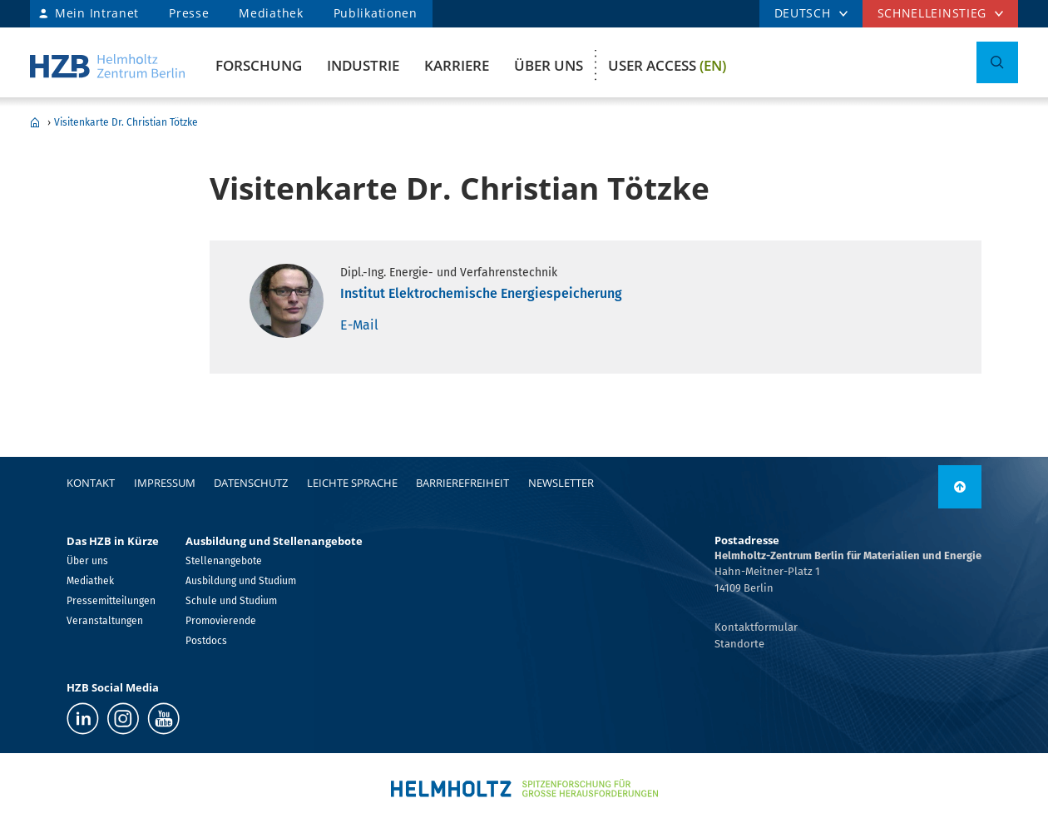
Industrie (363, 65)
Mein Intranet (97, 13)
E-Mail (359, 325)
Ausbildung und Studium (240, 581)
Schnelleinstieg (932, 13)
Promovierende (220, 621)
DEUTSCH (802, 13)
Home (35, 122)
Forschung (258, 65)
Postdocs (206, 641)
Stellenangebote (223, 561)
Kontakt (91, 482)
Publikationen (376, 13)
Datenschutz (251, 482)
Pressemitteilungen (111, 601)
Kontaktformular (756, 627)
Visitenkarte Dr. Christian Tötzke (126, 122)
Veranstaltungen (105, 621)
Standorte (739, 643)
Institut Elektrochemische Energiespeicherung (481, 293)
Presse (189, 13)
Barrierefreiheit (462, 482)
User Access (667, 65)
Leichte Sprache (352, 482)
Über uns (548, 65)
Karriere (456, 65)
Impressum (164, 482)
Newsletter (561, 482)
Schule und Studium (231, 601)
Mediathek (271, 13)
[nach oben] (959, 486)
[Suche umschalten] (997, 62)
